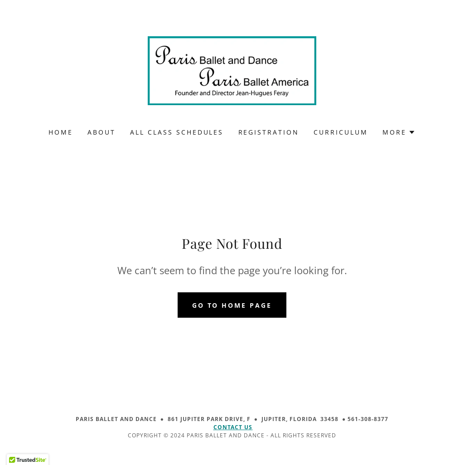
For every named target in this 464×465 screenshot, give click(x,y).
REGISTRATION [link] (269, 132)
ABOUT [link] (101, 132)
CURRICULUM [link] (341, 132)
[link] (232, 70)
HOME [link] (60, 132)
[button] (399, 132)
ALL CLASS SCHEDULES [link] (177, 132)
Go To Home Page (232, 305)
